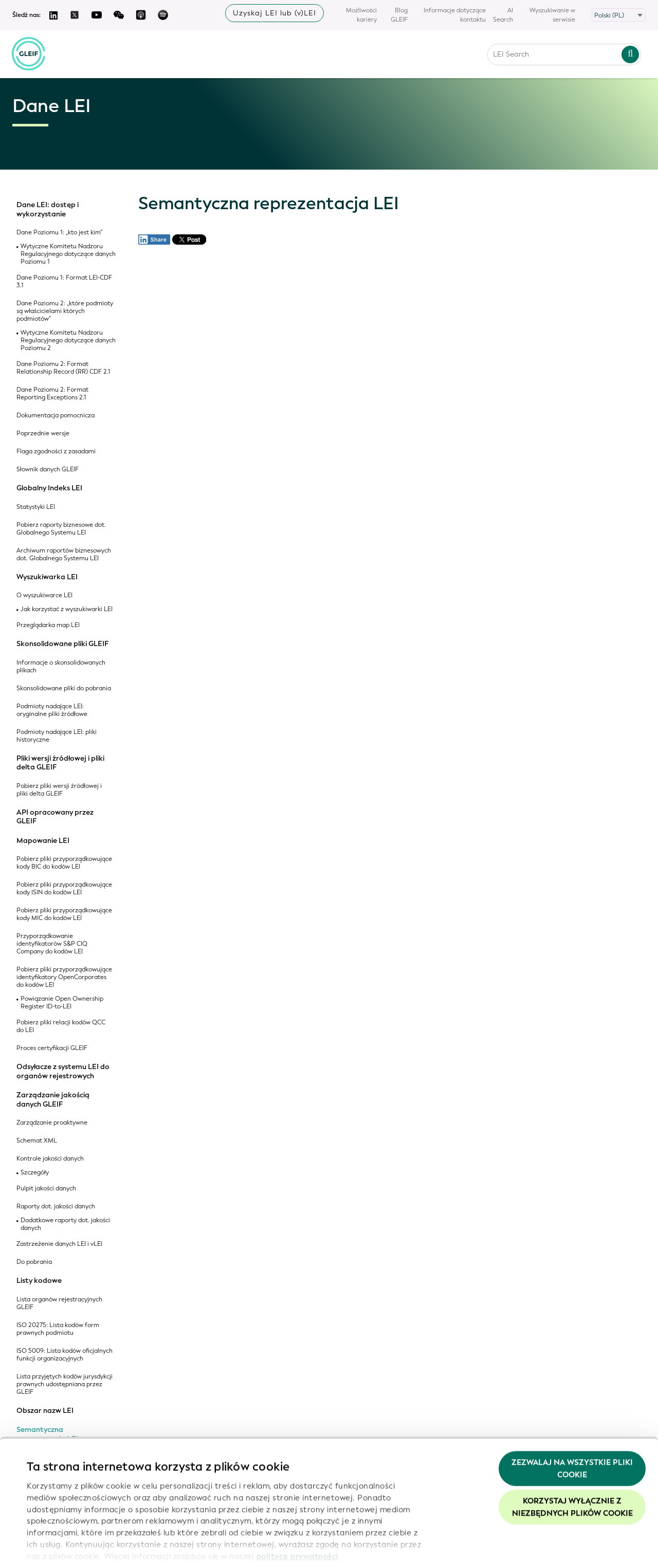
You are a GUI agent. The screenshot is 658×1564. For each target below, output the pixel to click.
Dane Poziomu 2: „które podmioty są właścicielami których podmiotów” (64, 311)
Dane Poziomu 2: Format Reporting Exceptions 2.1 (52, 393)
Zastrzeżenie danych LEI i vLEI (59, 1244)
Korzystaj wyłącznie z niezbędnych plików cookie (572, 1461)
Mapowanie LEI (42, 840)
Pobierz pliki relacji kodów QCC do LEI (60, 1026)
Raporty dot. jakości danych (55, 1206)
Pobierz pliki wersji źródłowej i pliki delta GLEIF (59, 790)
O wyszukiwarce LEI (44, 595)
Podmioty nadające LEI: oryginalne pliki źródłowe (51, 710)
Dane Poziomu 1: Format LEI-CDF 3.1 (64, 281)
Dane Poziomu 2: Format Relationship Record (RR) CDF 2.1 (63, 368)
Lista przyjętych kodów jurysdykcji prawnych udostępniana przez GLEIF (64, 1384)
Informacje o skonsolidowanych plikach (60, 666)
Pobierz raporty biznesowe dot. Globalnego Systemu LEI (61, 529)
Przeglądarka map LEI (48, 625)
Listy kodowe (39, 1280)
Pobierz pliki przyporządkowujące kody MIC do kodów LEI (64, 914)
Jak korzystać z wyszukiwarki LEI (67, 609)
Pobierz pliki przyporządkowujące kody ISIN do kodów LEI (64, 888)
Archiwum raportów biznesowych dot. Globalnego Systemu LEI (63, 554)
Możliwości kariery (361, 15)
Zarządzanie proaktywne (51, 1123)
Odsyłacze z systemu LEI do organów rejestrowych (62, 1071)
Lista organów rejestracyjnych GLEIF (59, 1303)
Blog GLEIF (399, 15)
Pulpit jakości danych (46, 1188)
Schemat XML (36, 1141)
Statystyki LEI (35, 507)
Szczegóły (35, 1172)
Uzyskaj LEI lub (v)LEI (274, 13)
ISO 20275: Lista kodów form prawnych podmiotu (57, 1329)
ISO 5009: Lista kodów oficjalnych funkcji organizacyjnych (64, 1355)
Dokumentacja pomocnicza (55, 415)
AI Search (503, 15)
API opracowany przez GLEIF (55, 817)
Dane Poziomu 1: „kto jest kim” (59, 232)
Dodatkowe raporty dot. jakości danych (65, 1224)
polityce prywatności (298, 1510)
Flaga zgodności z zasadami (56, 451)
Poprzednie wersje (42, 433)
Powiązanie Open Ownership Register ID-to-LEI (62, 1002)
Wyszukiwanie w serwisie (552, 15)
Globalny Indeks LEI (49, 488)
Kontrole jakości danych (50, 1159)
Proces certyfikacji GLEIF (51, 1048)
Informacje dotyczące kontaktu (455, 15)
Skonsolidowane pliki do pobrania (63, 688)
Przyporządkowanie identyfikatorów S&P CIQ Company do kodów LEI (51, 943)
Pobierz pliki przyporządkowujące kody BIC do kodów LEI (64, 863)
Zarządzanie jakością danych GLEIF (52, 1100)
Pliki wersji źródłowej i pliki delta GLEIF (60, 763)
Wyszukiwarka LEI (47, 577)
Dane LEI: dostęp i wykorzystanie (47, 209)
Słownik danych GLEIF (47, 469)
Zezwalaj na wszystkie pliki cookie (572, 1422)
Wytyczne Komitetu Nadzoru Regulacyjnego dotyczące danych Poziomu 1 (68, 254)
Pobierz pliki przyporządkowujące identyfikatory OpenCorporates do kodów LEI (64, 977)
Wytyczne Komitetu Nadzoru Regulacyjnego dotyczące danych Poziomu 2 (68, 340)
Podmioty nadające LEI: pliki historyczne (56, 736)
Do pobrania (34, 1262)
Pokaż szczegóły (57, 1544)
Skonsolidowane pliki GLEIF (62, 644)
